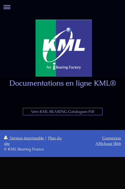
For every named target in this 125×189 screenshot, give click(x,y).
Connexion (111, 137)
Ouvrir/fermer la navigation (62, 7)
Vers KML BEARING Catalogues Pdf (62, 111)
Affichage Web (108, 143)
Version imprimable (24, 137)
